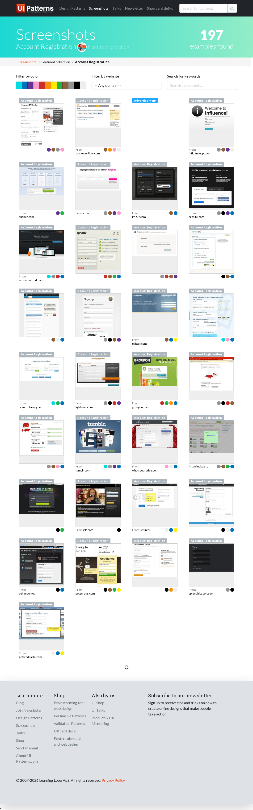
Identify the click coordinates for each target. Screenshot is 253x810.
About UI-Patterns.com (27, 758)
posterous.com (85, 593)
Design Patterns (29, 717)
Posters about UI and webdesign (67, 741)
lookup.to (202, 466)
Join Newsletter (29, 710)
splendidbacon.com (201, 593)
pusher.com (26, 217)
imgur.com (139, 217)
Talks (116, 8)
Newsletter (134, 8)
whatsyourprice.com (145, 470)
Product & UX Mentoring (103, 720)
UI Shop (98, 702)
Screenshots (99, 8)
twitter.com (139, 343)
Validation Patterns (69, 723)
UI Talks (98, 710)
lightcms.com (84, 407)
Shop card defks (160, 8)
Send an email (27, 748)
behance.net (27, 593)
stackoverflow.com (88, 153)
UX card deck (65, 731)
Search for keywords (183, 76)
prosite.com (196, 217)
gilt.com (88, 530)
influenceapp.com (200, 153)
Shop (20, 740)
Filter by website (105, 76)
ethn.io (87, 213)
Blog (20, 702)
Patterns (72, 8)
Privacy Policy (113, 780)
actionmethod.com (31, 280)
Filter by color (27, 76)
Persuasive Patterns (70, 716)
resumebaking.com (31, 407)
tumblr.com (83, 470)
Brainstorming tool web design (69, 705)
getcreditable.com (30, 657)
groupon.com (140, 407)
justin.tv (145, 530)
